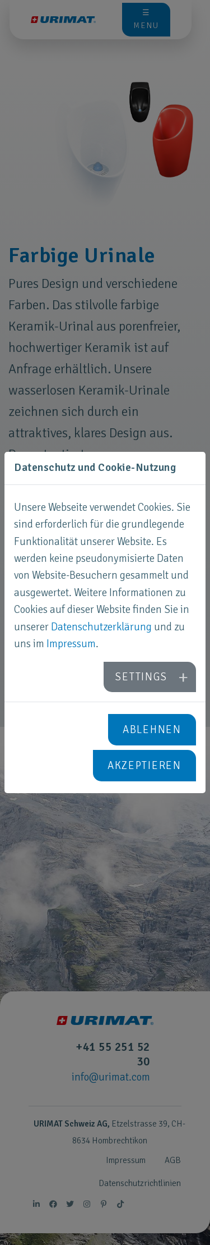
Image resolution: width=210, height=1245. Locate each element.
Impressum (71, 644)
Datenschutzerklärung (101, 627)
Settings (141, 677)
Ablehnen (152, 729)
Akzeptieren (144, 765)
